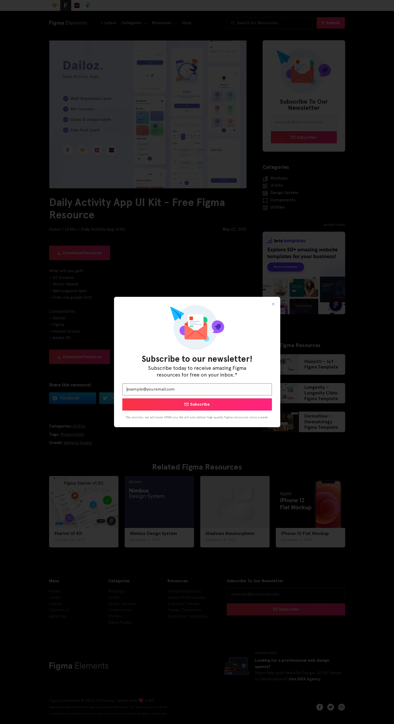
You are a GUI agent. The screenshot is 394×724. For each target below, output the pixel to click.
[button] (273, 304)
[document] (197, 362)
